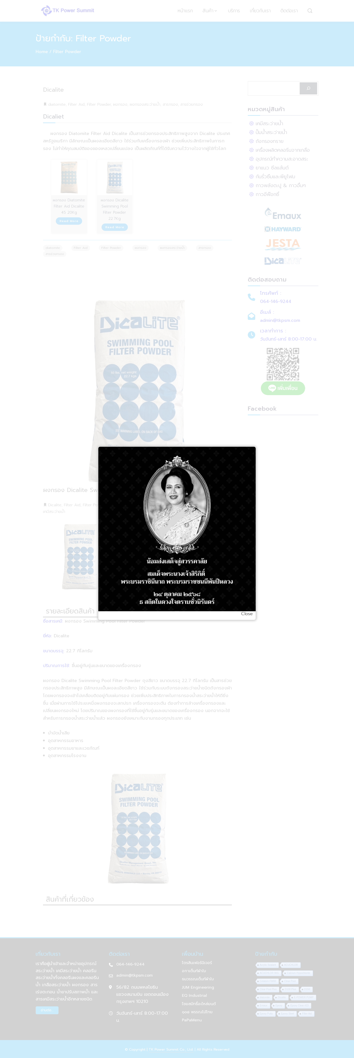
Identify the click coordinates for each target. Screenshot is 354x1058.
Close (247, 613)
